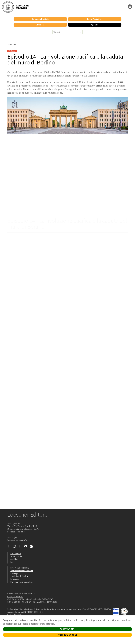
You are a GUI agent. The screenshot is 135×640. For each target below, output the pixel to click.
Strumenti (40, 24)
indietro (11, 44)
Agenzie (94, 24)
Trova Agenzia (16, 556)
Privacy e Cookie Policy (19, 568)
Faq (11, 562)
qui (99, 620)
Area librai (14, 559)
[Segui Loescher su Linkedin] (21, 547)
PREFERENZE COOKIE (67, 635)
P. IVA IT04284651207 (15, 596)
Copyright (14, 573)
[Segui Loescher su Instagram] (15, 547)
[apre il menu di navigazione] (130, 6)
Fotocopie (14, 579)
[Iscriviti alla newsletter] (32, 547)
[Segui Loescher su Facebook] (10, 547)
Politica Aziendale (14, 615)
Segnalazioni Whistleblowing (21, 570)
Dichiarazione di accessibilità (21, 582)
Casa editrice (15, 553)
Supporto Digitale (40, 19)
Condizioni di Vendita (19, 576)
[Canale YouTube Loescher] (26, 547)
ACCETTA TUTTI (67, 629)
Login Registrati (94, 19)
